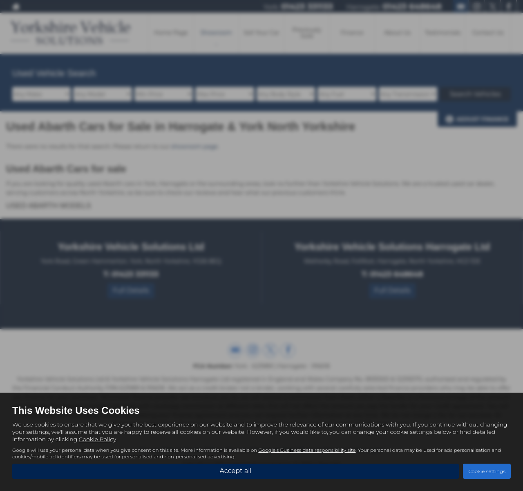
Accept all (235, 471)
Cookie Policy (97, 439)
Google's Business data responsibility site (306, 450)
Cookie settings (486, 471)
